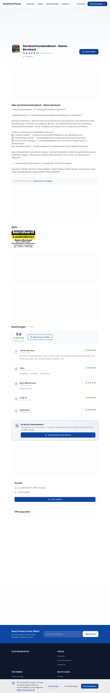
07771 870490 (24, 492)
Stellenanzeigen (52, 4)
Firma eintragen (97, 4)
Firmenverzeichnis (64, 660)
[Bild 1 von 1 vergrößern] (23, 239)
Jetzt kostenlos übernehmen (58, 435)
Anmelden (81, 4)
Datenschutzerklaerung (26, 690)
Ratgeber (65, 4)
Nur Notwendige (71, 686)
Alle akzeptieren (89, 686)
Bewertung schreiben (40, 339)
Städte (40, 4)
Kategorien (61, 665)
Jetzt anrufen (89, 52)
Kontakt (60, 677)
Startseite (30, 4)
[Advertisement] (55, 26)
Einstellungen (53, 686)
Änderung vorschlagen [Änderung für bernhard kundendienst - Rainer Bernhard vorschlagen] (43, 181)
